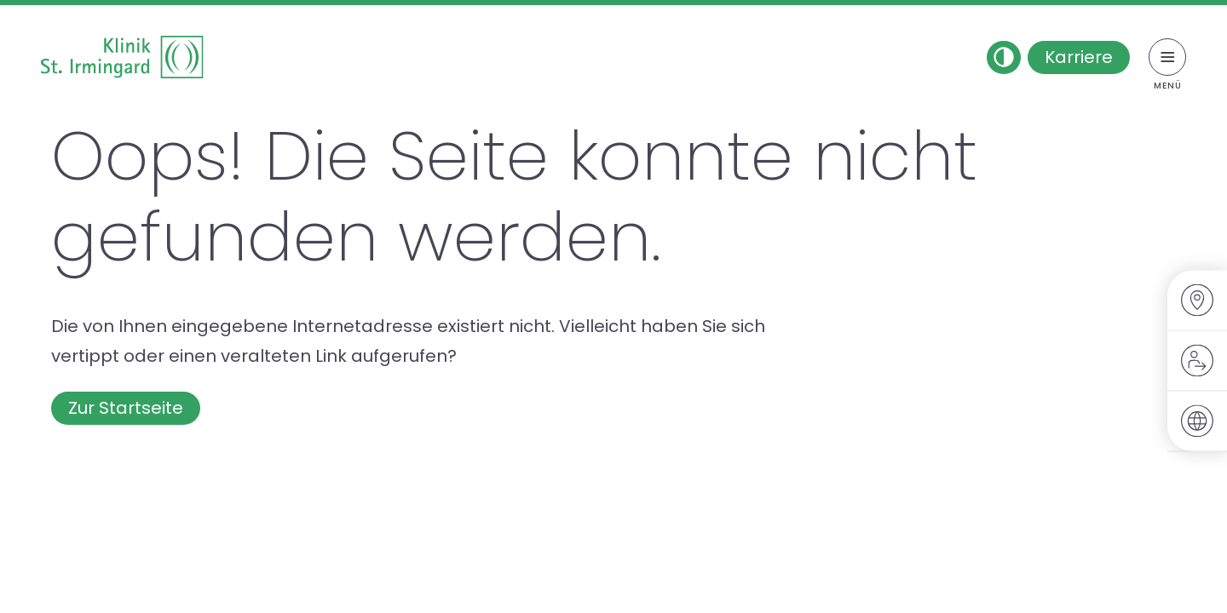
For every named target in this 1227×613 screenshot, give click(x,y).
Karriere (1079, 57)
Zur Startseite (125, 408)
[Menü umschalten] (1167, 57)
